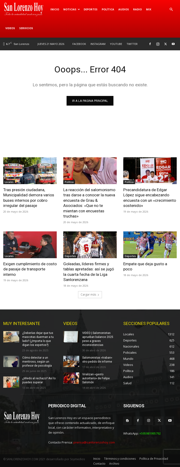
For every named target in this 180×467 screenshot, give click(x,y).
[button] (171, 9)
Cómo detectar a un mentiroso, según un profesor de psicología (36, 360)
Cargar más (90, 294)
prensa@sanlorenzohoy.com (94, 441)
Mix (148, 9)
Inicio (54, 9)
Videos (10, 28)
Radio (137, 9)
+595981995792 (150, 432)
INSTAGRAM (97, 44)
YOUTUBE (116, 44)
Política (108, 9)
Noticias (71, 9)
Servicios (26, 28)
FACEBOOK (79, 44)
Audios (123, 9)
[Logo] (25, 9)
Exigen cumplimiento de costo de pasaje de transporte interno (29, 268)
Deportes (91, 9)
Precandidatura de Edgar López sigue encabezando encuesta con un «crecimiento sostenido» (149, 197)
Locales (9, 182)
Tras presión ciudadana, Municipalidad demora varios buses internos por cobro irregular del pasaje (28, 197)
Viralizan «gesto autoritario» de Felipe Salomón (95, 377)
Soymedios (77, 458)
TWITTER (132, 44)
